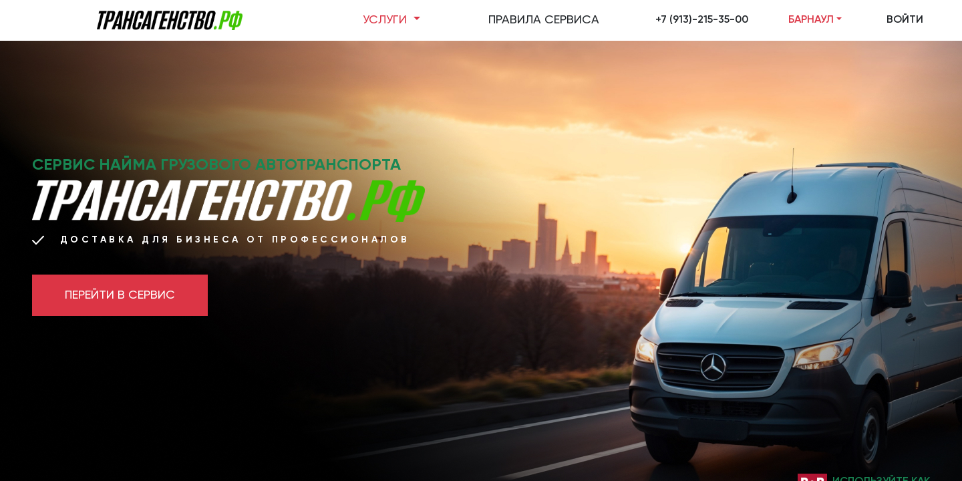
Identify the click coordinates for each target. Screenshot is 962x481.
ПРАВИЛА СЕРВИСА (543, 20)
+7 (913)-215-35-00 (701, 20)
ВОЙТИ (905, 20)
